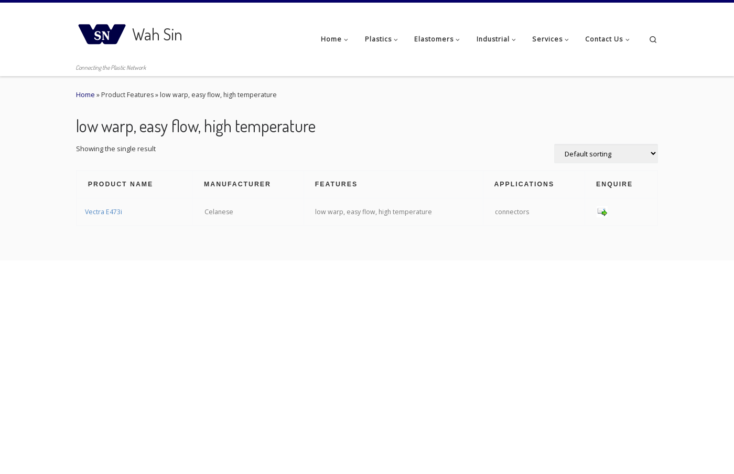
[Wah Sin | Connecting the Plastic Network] (102, 31)
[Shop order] (606, 153)
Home (85, 94)
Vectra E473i (103, 211)
